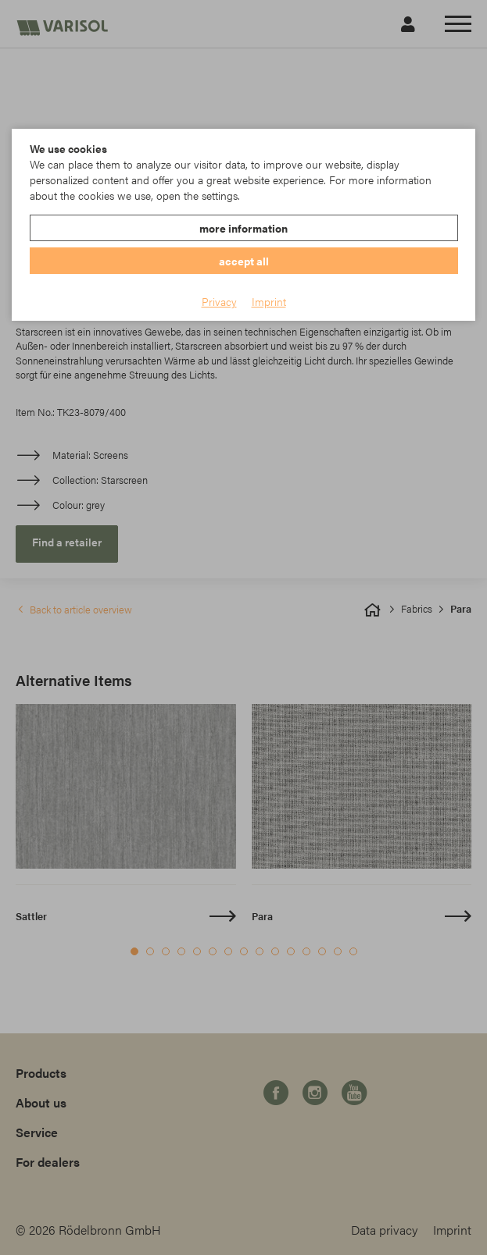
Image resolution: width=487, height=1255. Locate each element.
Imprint (269, 301)
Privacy (219, 301)
